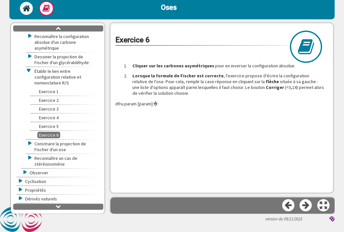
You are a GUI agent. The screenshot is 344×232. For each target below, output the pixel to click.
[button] (323, 205)
